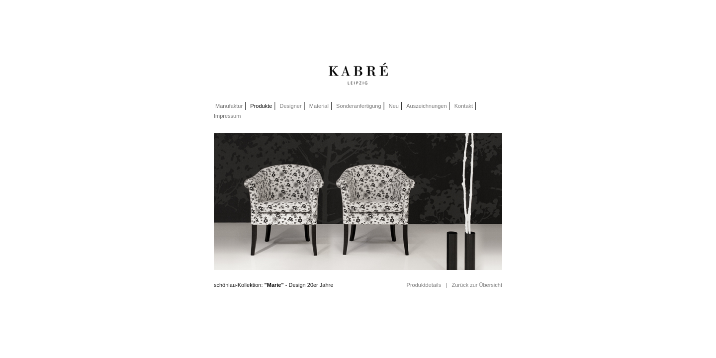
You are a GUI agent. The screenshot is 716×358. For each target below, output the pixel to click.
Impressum (227, 116)
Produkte (261, 106)
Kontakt (463, 106)
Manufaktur (228, 106)
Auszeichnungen (426, 106)
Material (319, 106)
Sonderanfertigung (358, 106)
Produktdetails (424, 285)
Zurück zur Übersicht (477, 285)
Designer (291, 106)
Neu (394, 106)
